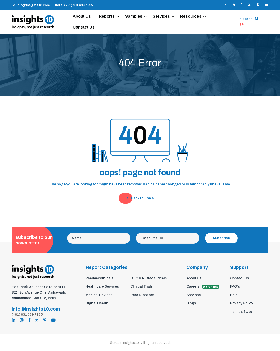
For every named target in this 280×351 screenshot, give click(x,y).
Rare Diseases (142, 295)
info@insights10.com (31, 5)
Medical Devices (99, 295)
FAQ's (235, 286)
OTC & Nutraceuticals (148, 278)
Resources (190, 16)
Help (234, 295)
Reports (107, 16)
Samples (133, 16)
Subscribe (221, 238)
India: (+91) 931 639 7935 (74, 5)
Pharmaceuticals (99, 278)
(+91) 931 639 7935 (27, 314)
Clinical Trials (141, 286)
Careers (202, 287)
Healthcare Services (102, 286)
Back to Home (140, 198)
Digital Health (97, 303)
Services (161, 16)
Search (246, 19)
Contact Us (84, 27)
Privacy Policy (241, 303)
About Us (82, 16)
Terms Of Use (241, 312)
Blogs (191, 303)
